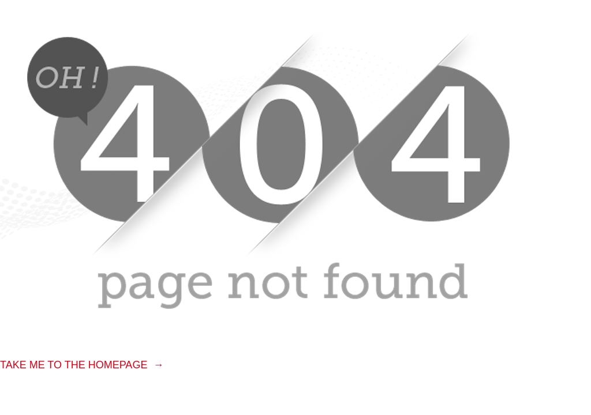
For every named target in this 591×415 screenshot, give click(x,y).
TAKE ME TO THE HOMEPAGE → (81, 365)
